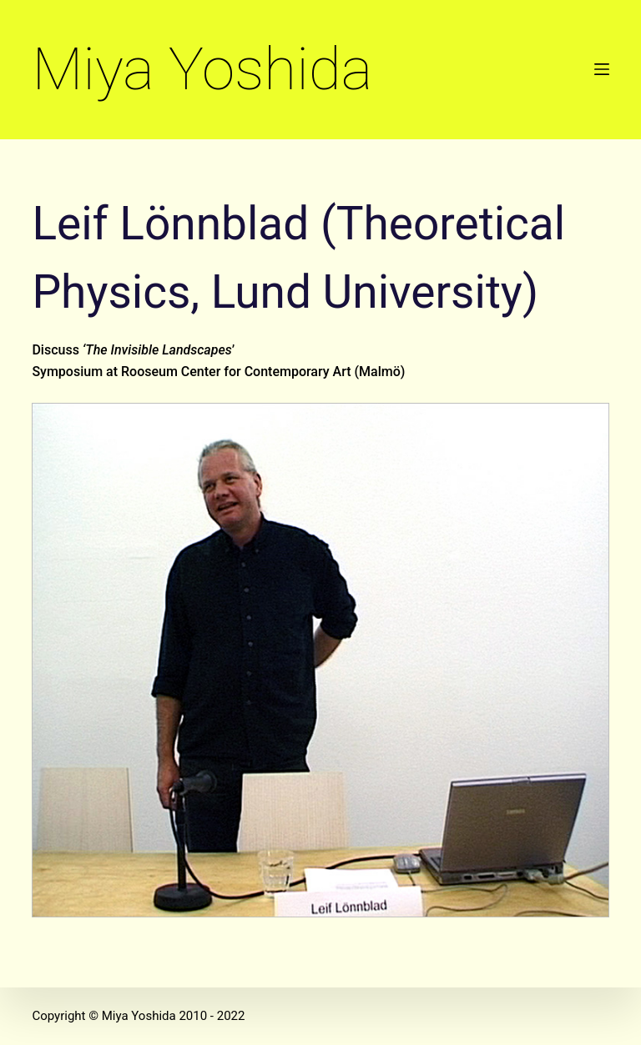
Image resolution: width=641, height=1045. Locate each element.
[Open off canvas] (601, 69)
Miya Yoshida (202, 68)
